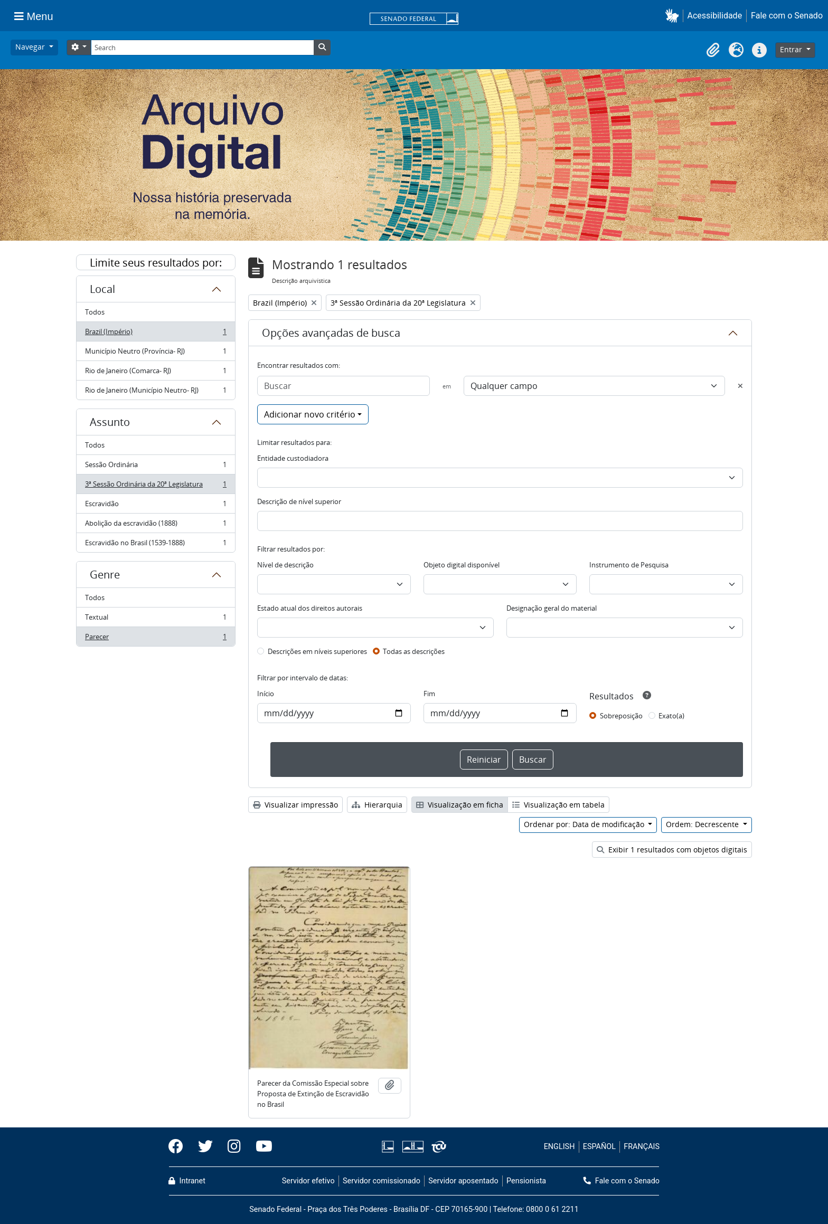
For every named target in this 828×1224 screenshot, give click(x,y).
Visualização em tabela (558, 805)
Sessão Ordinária (155, 467)
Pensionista (526, 1180)
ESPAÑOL (599, 1146)
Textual (155, 619)
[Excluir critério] (740, 386)
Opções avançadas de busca (331, 333)
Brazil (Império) (155, 333)
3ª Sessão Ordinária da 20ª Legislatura (155, 486)
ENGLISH (559, 1146)
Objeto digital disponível (462, 565)
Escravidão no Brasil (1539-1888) (155, 544)
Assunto (110, 422)
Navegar (31, 47)
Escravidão (155, 506)
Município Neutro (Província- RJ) (155, 353)
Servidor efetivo (308, 1180)
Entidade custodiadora (292, 458)
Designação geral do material (551, 608)
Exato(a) (671, 715)
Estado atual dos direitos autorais (309, 608)
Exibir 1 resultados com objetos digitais (672, 850)
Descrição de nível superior (299, 501)
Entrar (792, 49)
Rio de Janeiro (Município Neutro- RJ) (155, 392)
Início (265, 693)
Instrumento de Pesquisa (629, 565)
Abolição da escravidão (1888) (155, 525)
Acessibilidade (715, 16)
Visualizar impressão (295, 805)
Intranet (186, 1180)
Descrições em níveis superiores (317, 651)
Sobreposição (621, 715)
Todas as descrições (414, 651)
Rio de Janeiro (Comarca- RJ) (155, 373)
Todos (95, 312)
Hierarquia (377, 805)
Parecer (155, 638)
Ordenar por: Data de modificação (585, 824)
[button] (674, 15)
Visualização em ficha (459, 805)
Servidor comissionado (381, 1180)
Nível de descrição (285, 565)
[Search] (202, 47)
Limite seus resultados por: (156, 262)
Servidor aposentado (463, 1180)
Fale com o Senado (787, 16)
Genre (105, 574)
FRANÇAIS (642, 1146)
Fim (429, 693)
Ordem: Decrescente (703, 824)
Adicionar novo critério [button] (309, 414)
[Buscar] (343, 386)
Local (102, 289)
